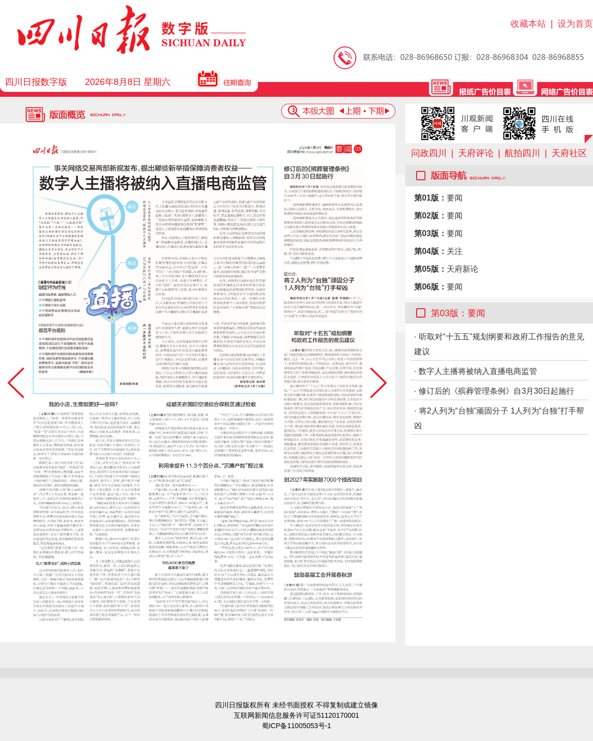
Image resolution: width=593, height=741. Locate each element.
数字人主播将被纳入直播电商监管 (478, 371)
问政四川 (429, 153)
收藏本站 (528, 24)
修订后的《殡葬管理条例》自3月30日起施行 (496, 391)
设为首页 (575, 24)
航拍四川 (522, 153)
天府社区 (569, 153)
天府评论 (476, 153)
